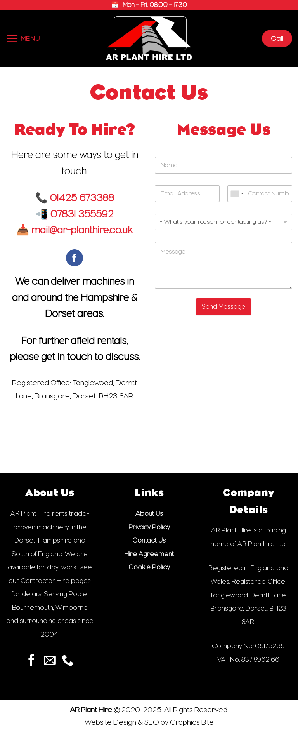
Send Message (223, 306)
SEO (151, 722)
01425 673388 (82, 198)
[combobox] (237, 194)
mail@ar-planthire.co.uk (81, 230)
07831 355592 (82, 214)
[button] (23, 38)
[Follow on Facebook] (74, 258)
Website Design (110, 722)
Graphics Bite (192, 722)
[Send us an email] (50, 661)
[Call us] (68, 661)
